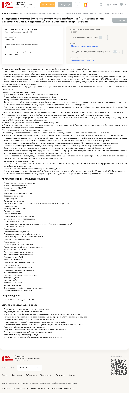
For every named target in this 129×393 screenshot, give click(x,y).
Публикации (31, 375)
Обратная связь (45, 383)
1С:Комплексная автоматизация (84, 46)
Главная (5, 13)
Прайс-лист (24, 383)
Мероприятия (46, 375)
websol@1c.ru (68, 388)
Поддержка (34, 383)
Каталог (5, 375)
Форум (72, 375)
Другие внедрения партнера (87, 37)
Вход (125, 4)
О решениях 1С (14, 383)
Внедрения (13, 13)
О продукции (65, 5)
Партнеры (60, 375)
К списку (121, 20)
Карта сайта (72, 383)
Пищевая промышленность (82, 60)
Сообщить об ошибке (59, 383)
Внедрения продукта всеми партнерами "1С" (94, 51)
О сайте (4, 383)
